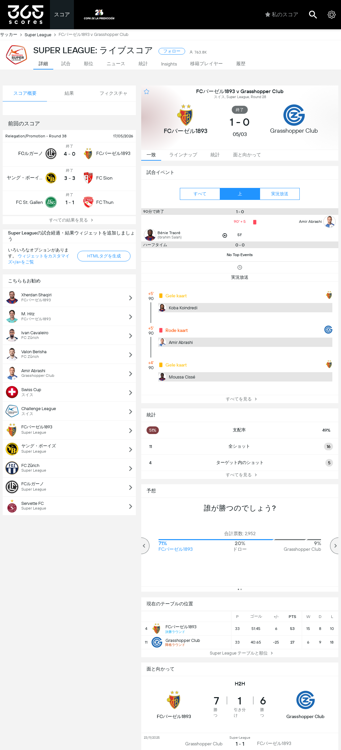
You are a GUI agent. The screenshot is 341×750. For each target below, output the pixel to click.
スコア (62, 14)
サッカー (12, 34)
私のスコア (281, 14)
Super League (42, 34)
